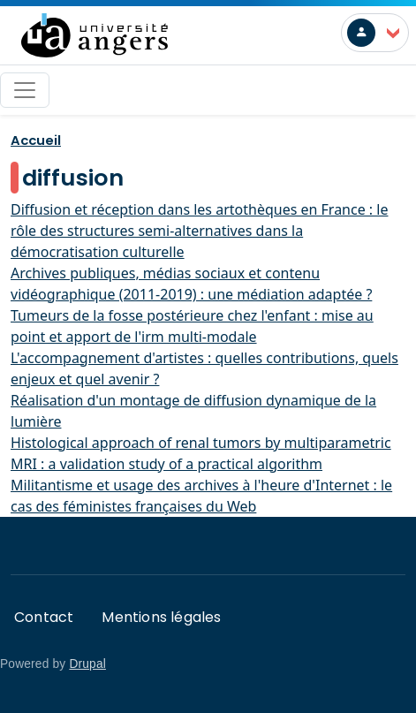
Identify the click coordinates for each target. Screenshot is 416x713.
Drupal (87, 664)
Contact (43, 617)
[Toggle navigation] (24, 90)
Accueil (36, 140)
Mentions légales (161, 617)
